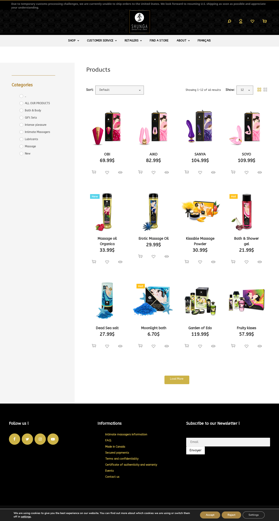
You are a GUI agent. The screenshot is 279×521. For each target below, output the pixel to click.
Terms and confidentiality (121, 458)
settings (26, 516)
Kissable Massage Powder (200, 241)
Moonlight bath (153, 328)
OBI (107, 154)
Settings (254, 515)
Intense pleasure (35, 125)
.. (25, 96)
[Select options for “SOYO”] (233, 172)
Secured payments (117, 452)
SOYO (246, 154)
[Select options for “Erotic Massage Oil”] (140, 256)
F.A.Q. (108, 440)
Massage (30, 146)
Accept (210, 515)
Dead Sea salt (107, 328)
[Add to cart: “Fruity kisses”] (233, 346)
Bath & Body (33, 110)
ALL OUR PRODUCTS (37, 103)
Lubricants (31, 139)
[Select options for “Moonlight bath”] (140, 346)
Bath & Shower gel (246, 241)
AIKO (153, 154)
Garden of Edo (200, 328)
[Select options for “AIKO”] (140, 172)
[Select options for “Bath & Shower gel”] (233, 261)
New (27, 153)
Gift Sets (31, 117)
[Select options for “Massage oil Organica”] (94, 261)
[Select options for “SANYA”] (186, 172)
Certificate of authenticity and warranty (131, 464)
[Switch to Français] (204, 40)
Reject (231, 515)
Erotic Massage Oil (153, 238)
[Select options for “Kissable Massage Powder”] (186, 261)
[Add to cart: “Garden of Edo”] (186, 346)
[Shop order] (119, 90)
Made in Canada (115, 446)
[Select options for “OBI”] (94, 172)
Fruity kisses (246, 328)
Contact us (112, 476)
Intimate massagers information (126, 434)
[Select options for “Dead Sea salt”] (94, 346)
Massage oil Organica (107, 241)
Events (109, 470)
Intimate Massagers (37, 132)
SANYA (200, 154)
